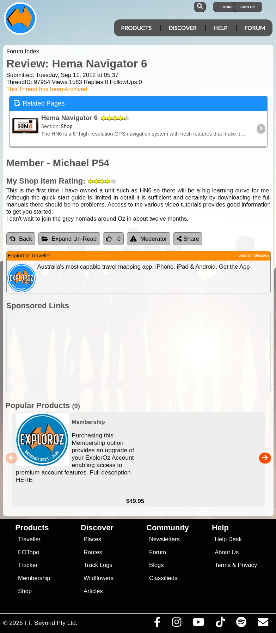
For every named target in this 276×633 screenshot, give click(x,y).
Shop (25, 591)
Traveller (29, 539)
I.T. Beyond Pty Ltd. (50, 622)
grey (68, 218)
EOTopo (28, 552)
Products (136, 27)
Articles (93, 591)
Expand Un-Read (69, 238)
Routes (93, 552)
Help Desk (228, 539)
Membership (34, 578)
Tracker (28, 565)
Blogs (156, 565)
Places (92, 539)
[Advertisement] (141, 352)
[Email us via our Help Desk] (263, 623)
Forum (254, 27)
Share (188, 238)
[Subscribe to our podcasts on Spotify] (241, 623)
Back (21, 238)
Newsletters (164, 539)
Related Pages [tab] (39, 103)
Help (220, 27)
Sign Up (247, 7)
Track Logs (98, 565)
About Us (227, 552)
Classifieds (163, 578)
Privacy (247, 565)
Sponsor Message (254, 255)
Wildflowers (99, 578)
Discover (182, 27)
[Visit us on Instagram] (176, 623)
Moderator (148, 238)
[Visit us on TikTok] (220, 623)
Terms (223, 565)
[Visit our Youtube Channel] (198, 623)
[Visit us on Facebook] (157, 623)
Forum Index (22, 51)
